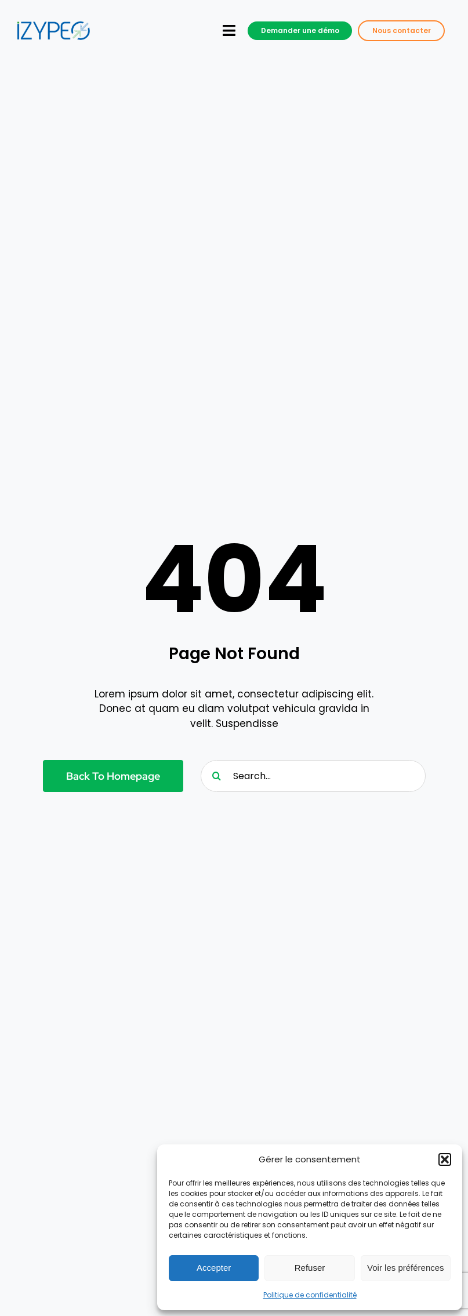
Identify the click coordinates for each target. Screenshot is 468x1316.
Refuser (310, 1268)
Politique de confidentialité (310, 1295)
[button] (445, 1159)
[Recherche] (217, 776)
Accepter (214, 1268)
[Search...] (313, 776)
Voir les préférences (405, 1268)
